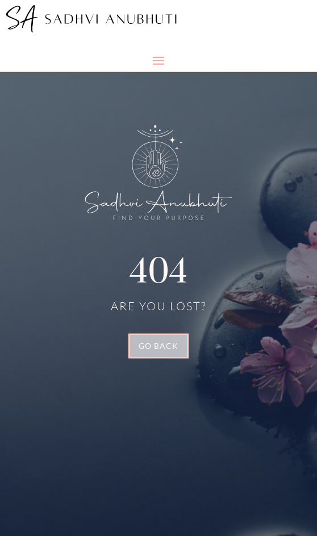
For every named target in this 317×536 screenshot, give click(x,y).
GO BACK (158, 346)
